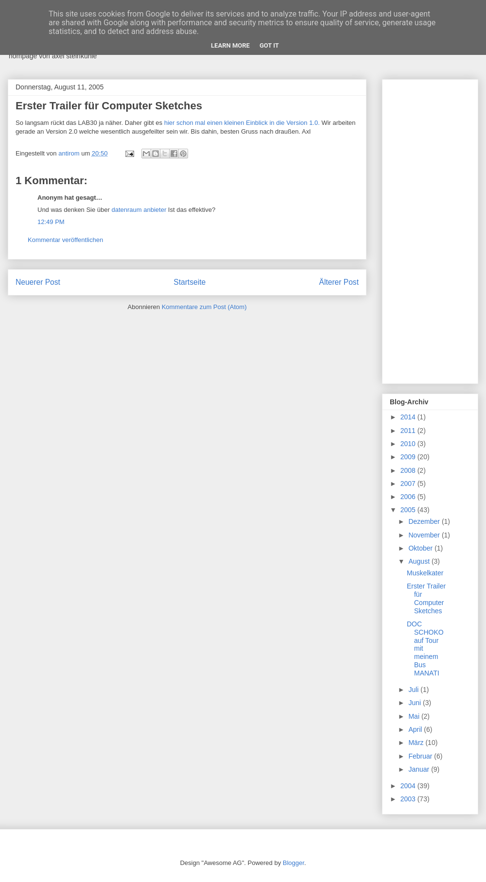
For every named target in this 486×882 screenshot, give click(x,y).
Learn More (230, 45)
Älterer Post (339, 282)
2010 (408, 444)
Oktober (421, 548)
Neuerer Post (38, 282)
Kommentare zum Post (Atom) (204, 307)
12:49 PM (51, 221)
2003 (408, 799)
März (416, 742)
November (424, 535)
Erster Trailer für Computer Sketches (426, 598)
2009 (408, 457)
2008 (408, 470)
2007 (408, 483)
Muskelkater (425, 573)
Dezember (424, 521)
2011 (408, 430)
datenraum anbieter (138, 209)
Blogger (293, 862)
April (416, 729)
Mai (414, 716)
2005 (408, 510)
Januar (419, 769)
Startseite (190, 282)
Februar (421, 756)
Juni (415, 703)
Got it (269, 45)
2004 (408, 786)
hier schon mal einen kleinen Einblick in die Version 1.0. (242, 122)
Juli (414, 689)
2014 (408, 417)
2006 (408, 497)
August (419, 561)
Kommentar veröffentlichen (65, 239)
